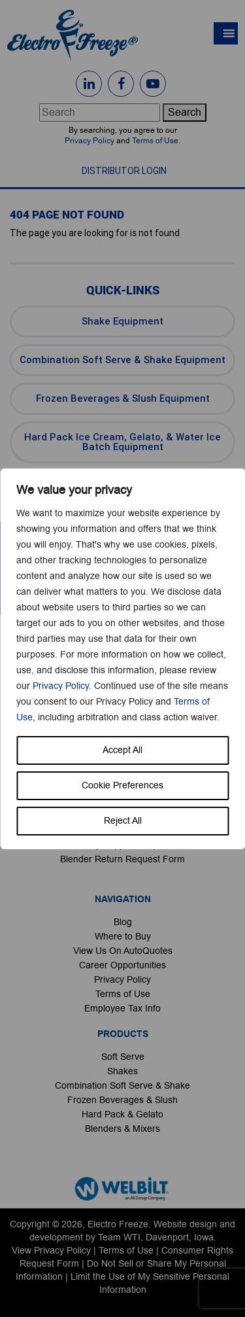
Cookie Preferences (122, 785)
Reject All (123, 821)
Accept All (122, 750)
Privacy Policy (61, 686)
